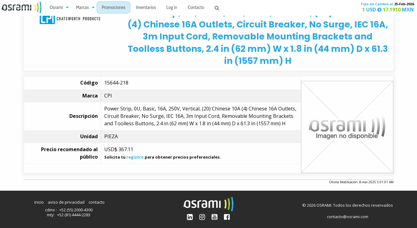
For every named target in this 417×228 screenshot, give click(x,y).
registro (135, 157)
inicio (39, 202)
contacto (97, 202)
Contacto (196, 8)
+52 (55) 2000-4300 (76, 209)
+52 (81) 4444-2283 (73, 214)
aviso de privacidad (66, 202)
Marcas (82, 8)
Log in (172, 8)
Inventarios (146, 8)
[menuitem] (57, 7)
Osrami (56, 8)
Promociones (114, 8)
